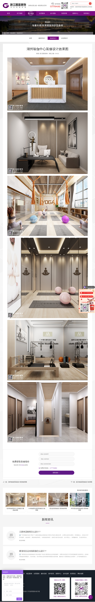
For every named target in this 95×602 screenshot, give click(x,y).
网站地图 (80, 574)
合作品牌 (66, 574)
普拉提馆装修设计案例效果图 (58, 508)
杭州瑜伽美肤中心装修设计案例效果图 (15, 509)
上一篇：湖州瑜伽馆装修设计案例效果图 (15, 482)
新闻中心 (75, 13)
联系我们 (86, 13)
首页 (8, 13)
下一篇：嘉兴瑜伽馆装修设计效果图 (81, 482)
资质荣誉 (64, 13)
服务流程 (44, 574)
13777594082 (55, 7)
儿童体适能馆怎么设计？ (30, 532)
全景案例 (42, 13)
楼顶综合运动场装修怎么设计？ (33, 551)
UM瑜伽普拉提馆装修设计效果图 (36, 509)
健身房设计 (42, 38)
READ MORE (22, 540)
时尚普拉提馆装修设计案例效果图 (79, 509)
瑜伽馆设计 (20, 33)
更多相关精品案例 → (83, 490)
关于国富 (19, 13)
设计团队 (53, 13)
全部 (30, 38)
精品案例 (31, 13)
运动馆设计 (64, 38)
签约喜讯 (51, 574)
